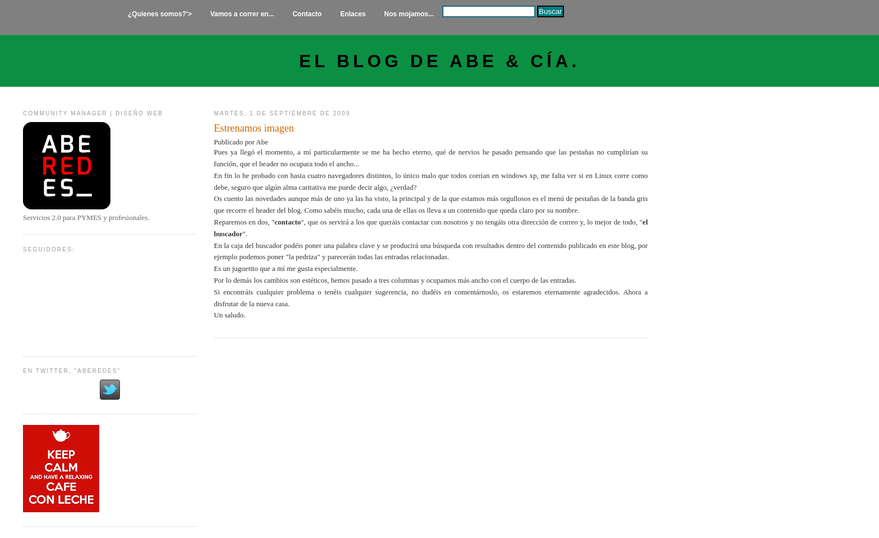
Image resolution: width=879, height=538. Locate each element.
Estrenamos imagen (254, 128)
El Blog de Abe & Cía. (439, 61)
